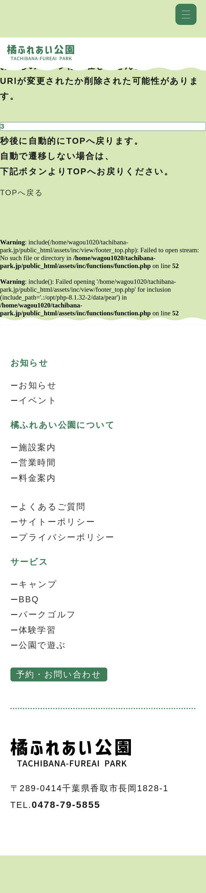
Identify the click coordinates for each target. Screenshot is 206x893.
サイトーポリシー (57, 522)
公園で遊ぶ (42, 645)
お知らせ (38, 385)
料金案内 (37, 478)
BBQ (29, 599)
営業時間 (37, 462)
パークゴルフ (47, 614)
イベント (38, 400)
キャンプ (38, 584)
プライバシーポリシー (67, 537)
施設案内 (37, 447)
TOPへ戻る (21, 192)
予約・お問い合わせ (59, 674)
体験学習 (37, 630)
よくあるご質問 (52, 506)
